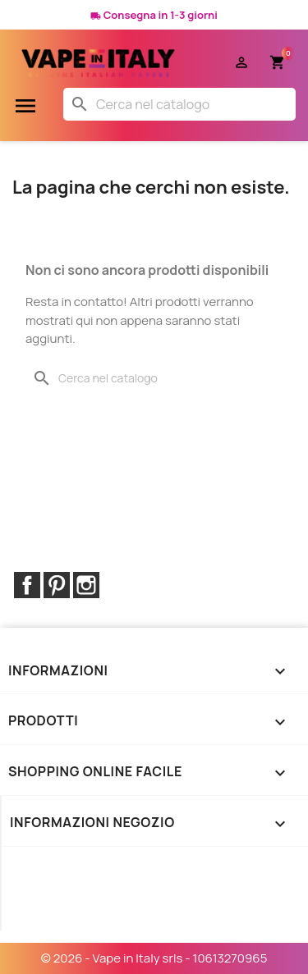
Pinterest (57, 585)
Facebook (27, 585)
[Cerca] (179, 104)
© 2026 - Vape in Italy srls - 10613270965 (154, 958)
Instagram (86, 585)
